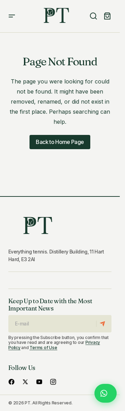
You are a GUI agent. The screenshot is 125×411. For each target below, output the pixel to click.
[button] (11, 16)
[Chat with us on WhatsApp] (105, 393)
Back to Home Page (60, 141)
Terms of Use (43, 347)
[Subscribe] (103, 324)
